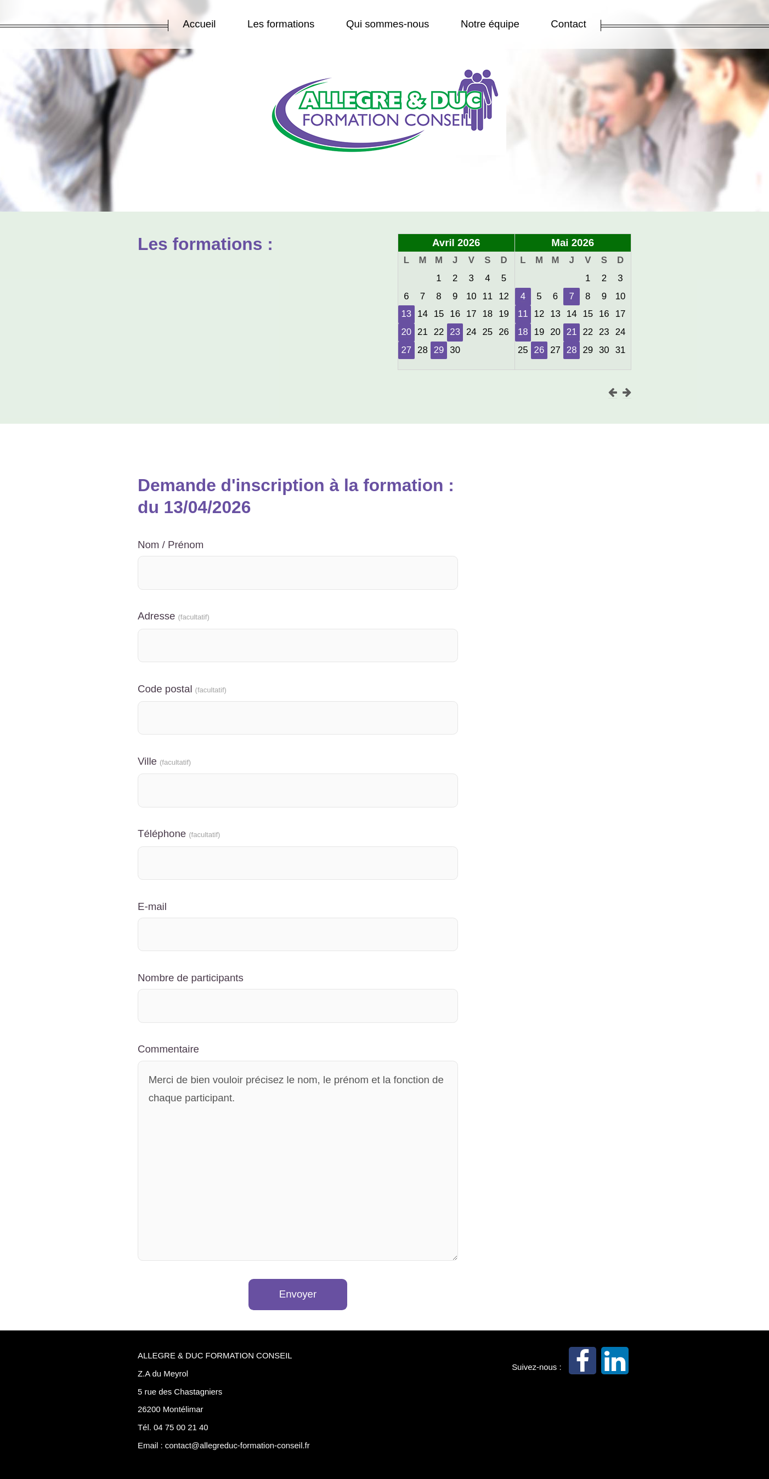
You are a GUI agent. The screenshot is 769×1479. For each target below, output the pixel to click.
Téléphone (179, 833)
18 (523, 332)
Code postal (182, 689)
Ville (164, 761)
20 (406, 332)
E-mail (152, 906)
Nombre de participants (191, 977)
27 (406, 350)
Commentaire (168, 1049)
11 (523, 314)
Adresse (174, 616)
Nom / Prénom (170, 544)
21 (572, 332)
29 (439, 350)
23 (455, 332)
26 (539, 350)
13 (406, 314)
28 (572, 350)
